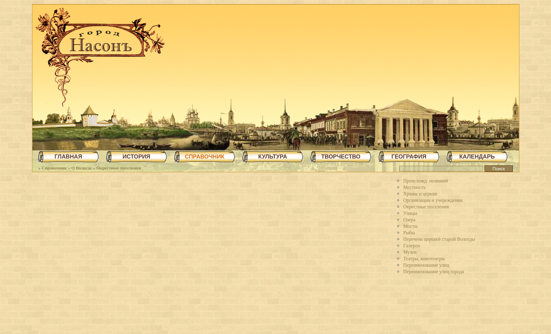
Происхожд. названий (425, 181)
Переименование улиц (426, 265)
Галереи (411, 245)
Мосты (410, 226)
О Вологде (81, 167)
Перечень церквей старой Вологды (439, 239)
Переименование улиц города (433, 271)
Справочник (54, 167)
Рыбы (409, 233)
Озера (409, 220)
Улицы (410, 213)
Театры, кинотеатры (424, 258)
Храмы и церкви (420, 194)
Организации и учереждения (433, 200)
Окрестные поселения (118, 167)
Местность (414, 187)
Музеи (410, 252)
